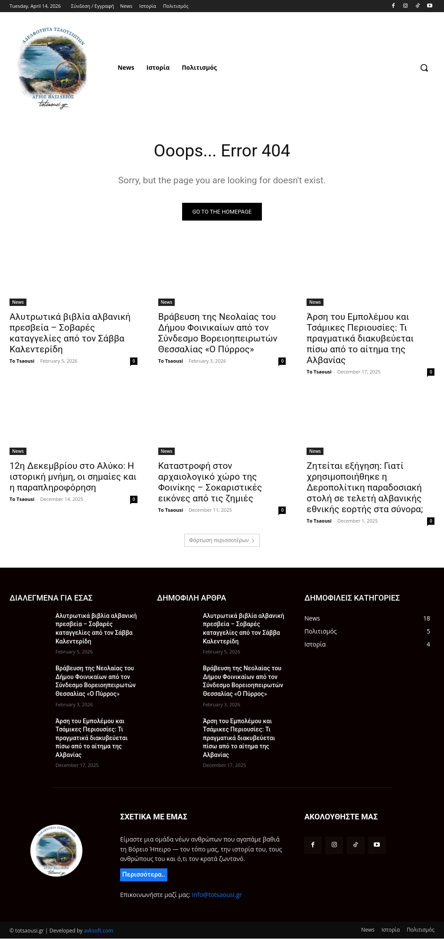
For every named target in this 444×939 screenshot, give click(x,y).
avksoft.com (98, 931)
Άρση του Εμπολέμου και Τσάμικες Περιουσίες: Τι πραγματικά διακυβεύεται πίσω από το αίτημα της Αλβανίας (360, 339)
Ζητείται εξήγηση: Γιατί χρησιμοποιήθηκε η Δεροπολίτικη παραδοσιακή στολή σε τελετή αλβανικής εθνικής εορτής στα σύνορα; (365, 488)
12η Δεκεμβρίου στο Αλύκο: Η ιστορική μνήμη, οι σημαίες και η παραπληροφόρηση (73, 477)
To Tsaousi (22, 361)
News (18, 302)
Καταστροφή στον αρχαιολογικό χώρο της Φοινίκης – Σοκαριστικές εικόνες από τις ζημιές (210, 482)
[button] (424, 67)
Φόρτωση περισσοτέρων (222, 540)
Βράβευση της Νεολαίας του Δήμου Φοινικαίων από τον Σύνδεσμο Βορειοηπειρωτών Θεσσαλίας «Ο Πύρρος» (218, 333)
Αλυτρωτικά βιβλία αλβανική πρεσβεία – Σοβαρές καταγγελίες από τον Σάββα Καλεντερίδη (70, 333)
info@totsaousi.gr (217, 895)
